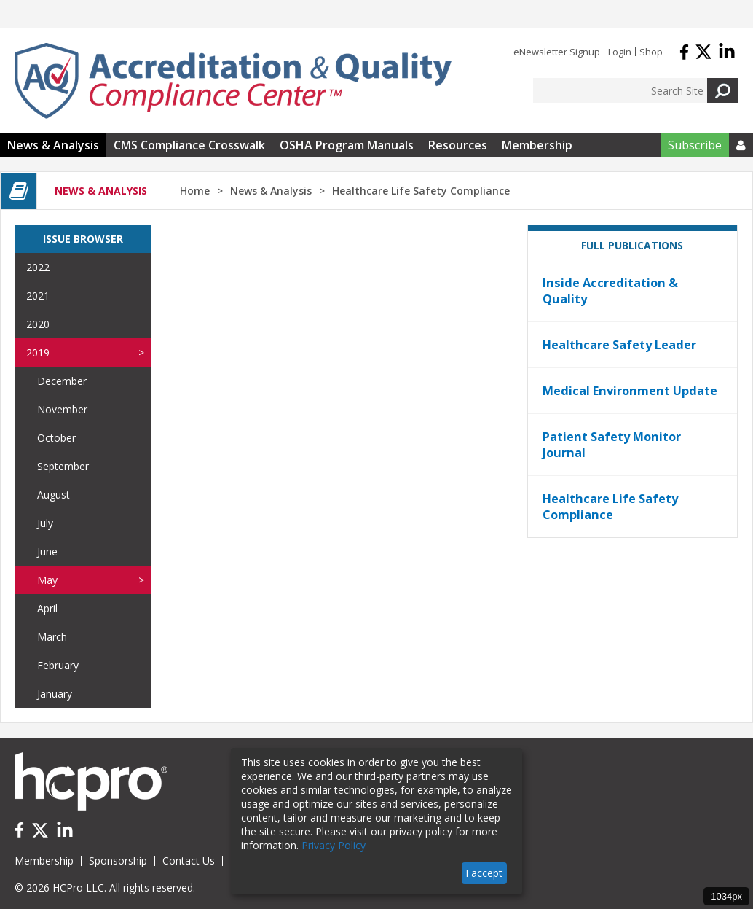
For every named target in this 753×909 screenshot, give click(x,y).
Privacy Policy (333, 845)
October (56, 438)
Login (619, 51)
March (52, 637)
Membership (537, 145)
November (62, 409)
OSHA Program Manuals (347, 145)
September (63, 466)
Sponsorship (118, 860)
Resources (457, 145)
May (47, 580)
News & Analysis (53, 145)
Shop (651, 51)
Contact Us (188, 860)
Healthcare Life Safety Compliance (610, 507)
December (62, 381)
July (45, 523)
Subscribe (695, 145)
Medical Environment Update (630, 391)
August (53, 495)
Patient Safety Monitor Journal (612, 445)
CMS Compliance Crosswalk (189, 145)
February (58, 665)
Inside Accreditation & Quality (610, 291)
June (47, 551)
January (54, 694)
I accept (483, 873)
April (47, 608)
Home (195, 191)
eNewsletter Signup (556, 51)
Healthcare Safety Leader (619, 345)
